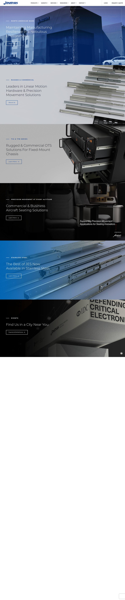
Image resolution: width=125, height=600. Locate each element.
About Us (13, 43)
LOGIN (106, 3)
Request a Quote (117, 3)
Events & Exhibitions (17, 332)
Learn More (14, 161)
